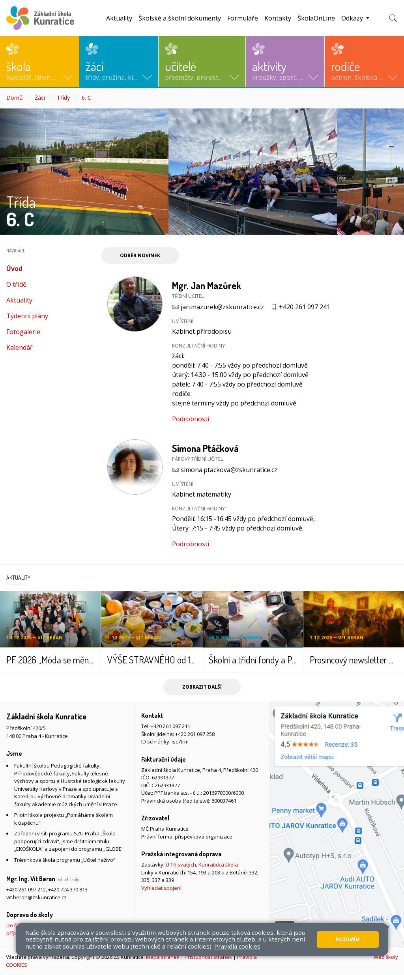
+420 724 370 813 (68, 889)
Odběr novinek (140, 255)
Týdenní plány (27, 316)
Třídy (63, 97)
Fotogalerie (23, 331)
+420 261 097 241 (304, 307)
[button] (39, 61)
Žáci (40, 97)
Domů (14, 97)
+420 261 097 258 (195, 734)
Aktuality (119, 18)
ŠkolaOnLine (316, 18)
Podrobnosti (190, 419)
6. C (86, 97)
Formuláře (242, 18)
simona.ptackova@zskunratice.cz (229, 469)
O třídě (16, 284)
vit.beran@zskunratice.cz (36, 897)
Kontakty (277, 18)
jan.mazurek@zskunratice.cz (222, 307)
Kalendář (19, 347)
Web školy (386, 956)
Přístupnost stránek (208, 956)
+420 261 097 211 (170, 726)
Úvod (30, 268)
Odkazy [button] (353, 18)
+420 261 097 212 (26, 889)
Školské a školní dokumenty (179, 18)
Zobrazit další (202, 687)
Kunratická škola (218, 864)
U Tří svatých (181, 864)
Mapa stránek (163, 956)
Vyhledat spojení (161, 887)
